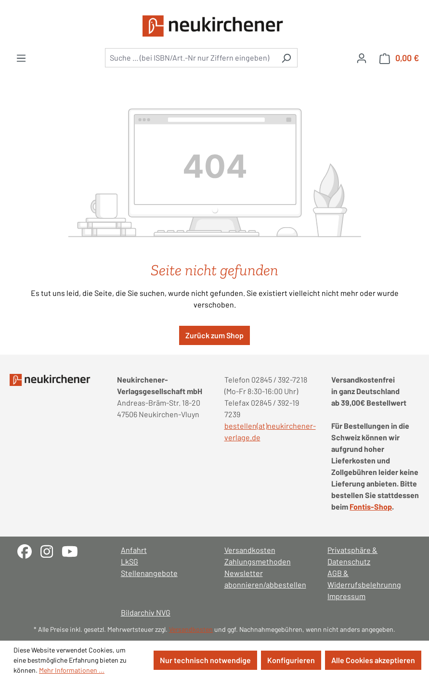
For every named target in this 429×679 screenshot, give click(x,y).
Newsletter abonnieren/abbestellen (265, 578)
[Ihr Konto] (361, 57)
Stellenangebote (149, 572)
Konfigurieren (291, 660)
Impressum (346, 596)
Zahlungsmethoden (257, 561)
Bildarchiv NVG (145, 612)
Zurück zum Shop (214, 335)
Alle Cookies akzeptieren (373, 660)
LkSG (129, 561)
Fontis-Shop (371, 506)
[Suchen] (286, 57)
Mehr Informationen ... (71, 670)
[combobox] (190, 57)
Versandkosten (249, 549)
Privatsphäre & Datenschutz (352, 555)
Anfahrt (134, 549)
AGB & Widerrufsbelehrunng (364, 578)
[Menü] (21, 57)
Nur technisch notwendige (205, 660)
